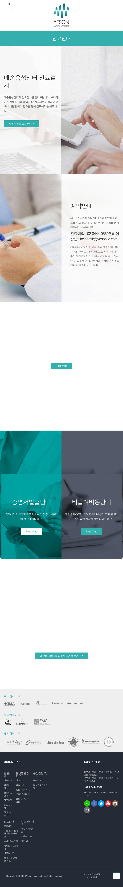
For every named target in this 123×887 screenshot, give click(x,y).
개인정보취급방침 (91, 874)
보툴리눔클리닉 (23, 794)
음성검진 (37, 780)
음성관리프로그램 (40, 786)
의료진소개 (8, 786)
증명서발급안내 (11, 841)
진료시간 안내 (8, 794)
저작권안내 (91, 877)
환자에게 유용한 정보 (10, 859)
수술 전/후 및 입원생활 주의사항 (11, 833)
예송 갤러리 (26, 841)
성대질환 (20, 780)
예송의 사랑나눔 (27, 830)
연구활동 (8, 800)
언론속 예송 (26, 836)
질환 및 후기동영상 (22, 800)
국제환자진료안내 (11, 847)
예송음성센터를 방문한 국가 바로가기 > (61, 655)
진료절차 (8, 826)
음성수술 (20, 785)
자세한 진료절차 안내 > (21, 123)
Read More (61, 366)
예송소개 (8, 780)
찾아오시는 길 (8, 814)
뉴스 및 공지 (8, 806)
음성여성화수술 (23, 789)
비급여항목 (9, 853)
